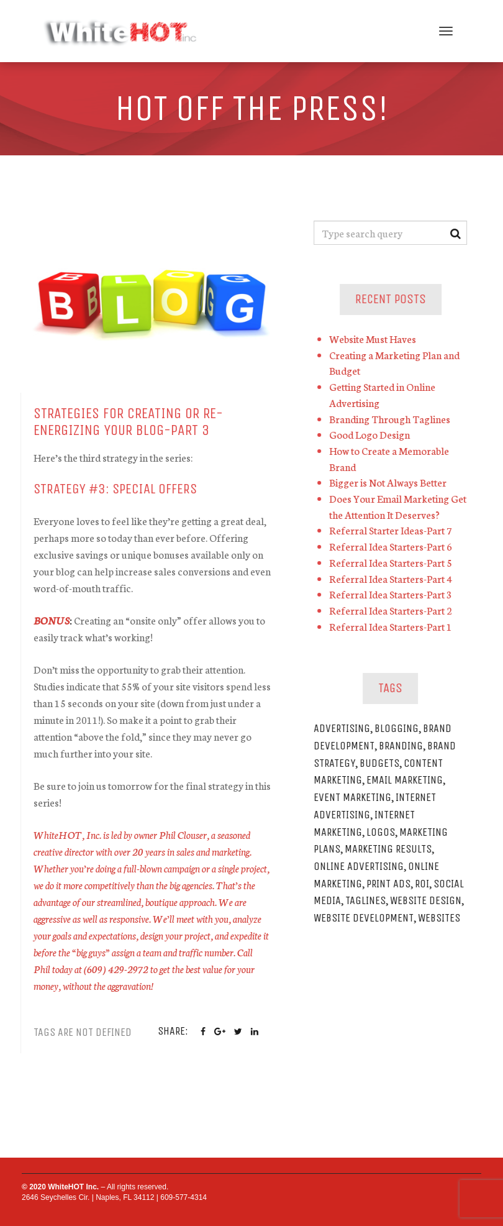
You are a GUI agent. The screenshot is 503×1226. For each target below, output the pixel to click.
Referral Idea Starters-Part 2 (393, 610)
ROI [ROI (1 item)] (424, 883)
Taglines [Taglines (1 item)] (368, 900)
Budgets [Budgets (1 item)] (382, 763)
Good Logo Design (372, 434)
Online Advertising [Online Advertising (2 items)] (361, 866)
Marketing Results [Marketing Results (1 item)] (390, 849)
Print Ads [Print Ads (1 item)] (391, 883)
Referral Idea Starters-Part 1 (393, 626)
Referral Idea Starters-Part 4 (393, 578)
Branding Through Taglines (392, 418)
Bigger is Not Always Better (390, 482)
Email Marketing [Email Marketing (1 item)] (407, 780)
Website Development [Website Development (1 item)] (366, 918)
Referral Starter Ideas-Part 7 (393, 530)
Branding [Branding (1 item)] (403, 746)
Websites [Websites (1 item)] (441, 918)
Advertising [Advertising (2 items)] (344, 728)
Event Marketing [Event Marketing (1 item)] (355, 797)
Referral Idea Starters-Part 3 (393, 594)
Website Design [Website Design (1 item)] (428, 900)
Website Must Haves (375, 338)
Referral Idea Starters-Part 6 (393, 546)
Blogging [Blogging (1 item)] (399, 728)
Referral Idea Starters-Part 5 (393, 562)
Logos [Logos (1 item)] (383, 832)
